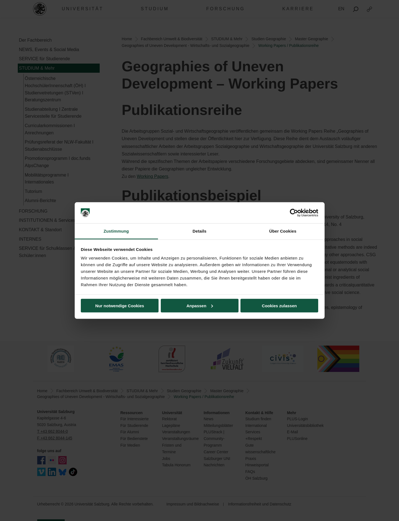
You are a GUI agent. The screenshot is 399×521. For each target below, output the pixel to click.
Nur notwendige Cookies (119, 305)
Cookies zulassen (279, 305)
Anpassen (199, 305)
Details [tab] (200, 231)
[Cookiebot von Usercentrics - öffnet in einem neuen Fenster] (294, 213)
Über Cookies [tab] (283, 231)
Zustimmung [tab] (116, 231)
